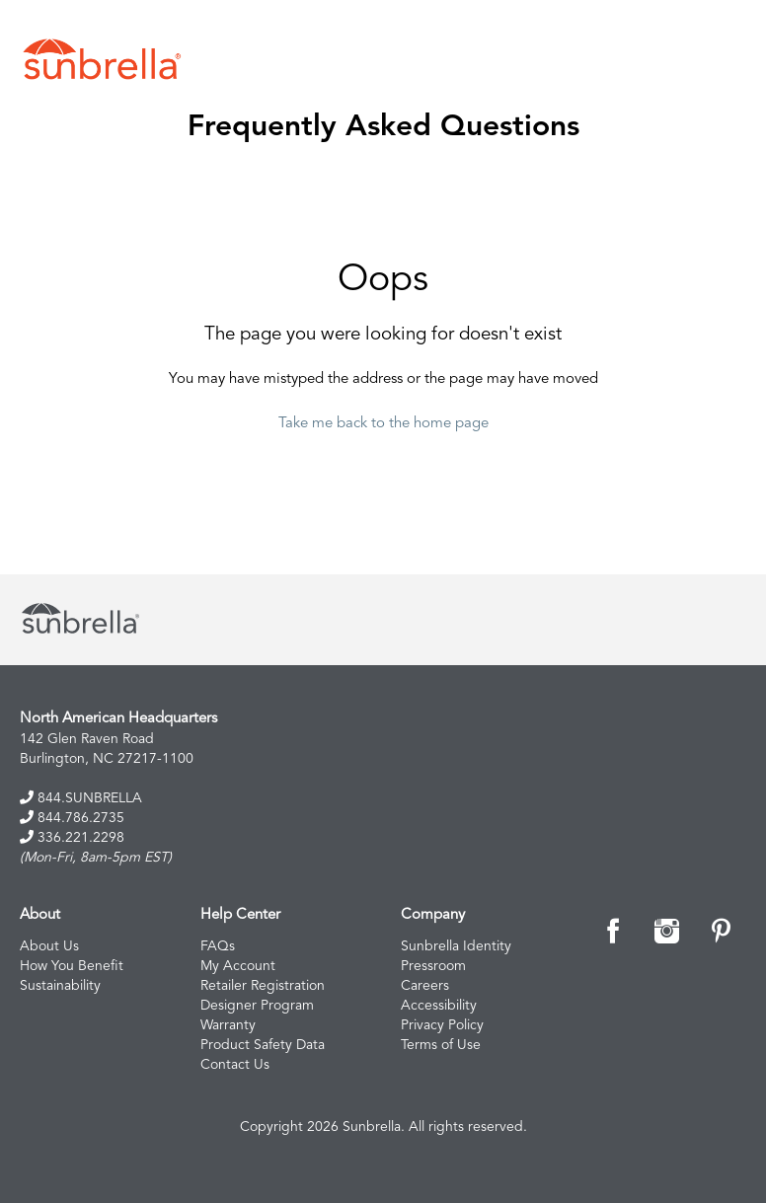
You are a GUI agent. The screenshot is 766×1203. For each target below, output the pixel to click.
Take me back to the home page (383, 423)
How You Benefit (71, 966)
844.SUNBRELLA (81, 797)
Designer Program (257, 1006)
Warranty (228, 1025)
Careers (425, 986)
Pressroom (433, 966)
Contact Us (234, 1065)
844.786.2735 (72, 817)
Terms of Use (441, 1045)
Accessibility (439, 1006)
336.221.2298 (72, 837)
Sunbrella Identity (456, 946)
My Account (237, 966)
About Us (49, 946)
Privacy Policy (442, 1025)
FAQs (217, 946)
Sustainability (60, 986)
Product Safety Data (262, 1045)
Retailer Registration (262, 986)
